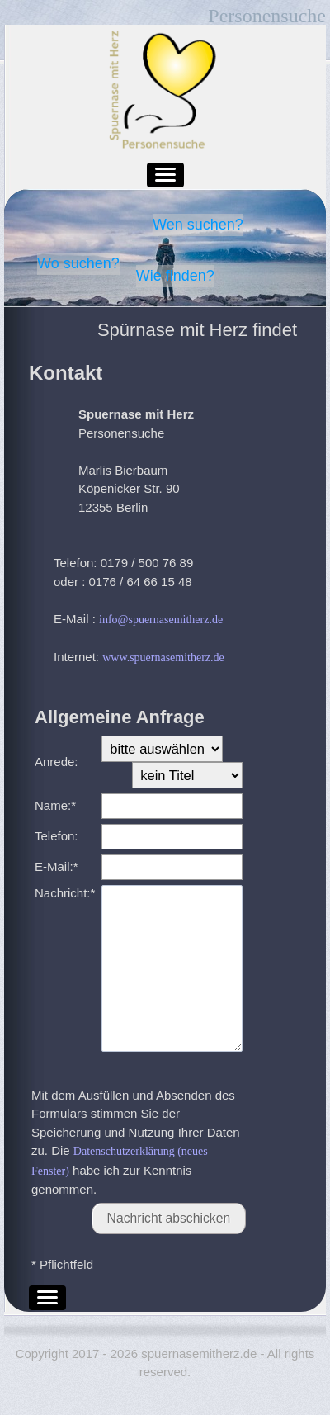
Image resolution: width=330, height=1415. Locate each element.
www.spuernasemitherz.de (163, 657)
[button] (165, 175)
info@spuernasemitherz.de (161, 619)
